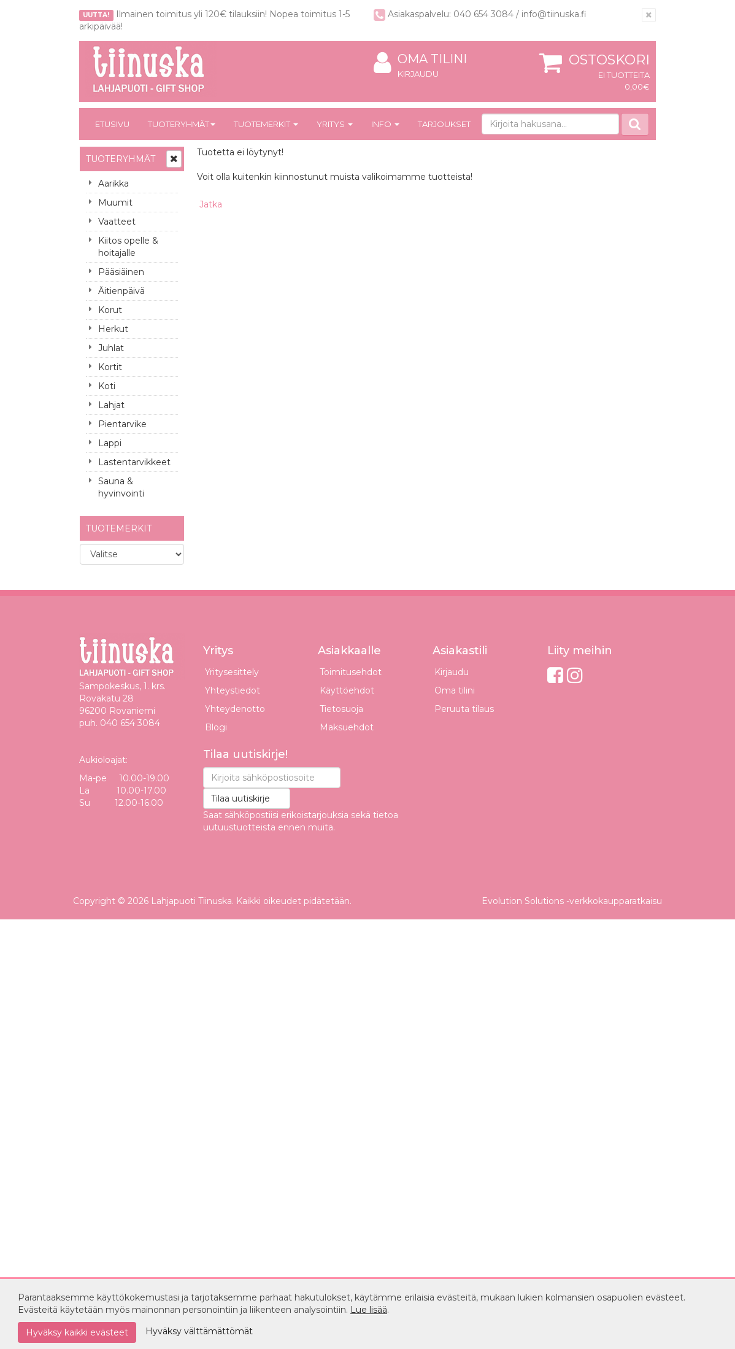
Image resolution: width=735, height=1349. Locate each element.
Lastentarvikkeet (134, 462)
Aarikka (113, 183)
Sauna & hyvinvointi (121, 487)
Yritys (335, 124)
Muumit (115, 202)
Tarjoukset (444, 124)
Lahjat (111, 405)
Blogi (216, 727)
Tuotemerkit (266, 124)
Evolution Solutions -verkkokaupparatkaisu (572, 900)
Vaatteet (117, 221)
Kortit (110, 367)
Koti (106, 386)
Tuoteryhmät (181, 124)
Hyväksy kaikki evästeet (77, 1332)
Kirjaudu (418, 74)
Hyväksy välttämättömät (199, 1331)
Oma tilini (420, 59)
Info (385, 124)
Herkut (113, 328)
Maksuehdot (347, 727)
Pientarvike (122, 424)
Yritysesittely (232, 672)
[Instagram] (575, 675)
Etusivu (112, 124)
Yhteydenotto (235, 708)
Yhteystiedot (232, 690)
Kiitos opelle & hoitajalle (128, 246)
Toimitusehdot (351, 672)
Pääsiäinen (121, 271)
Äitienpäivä (121, 290)
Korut (110, 309)
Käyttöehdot (347, 690)
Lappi (109, 443)
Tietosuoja (341, 708)
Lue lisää (368, 1309)
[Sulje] (649, 15)
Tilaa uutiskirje (240, 798)
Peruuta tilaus (464, 708)
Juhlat (111, 348)
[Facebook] (555, 675)
